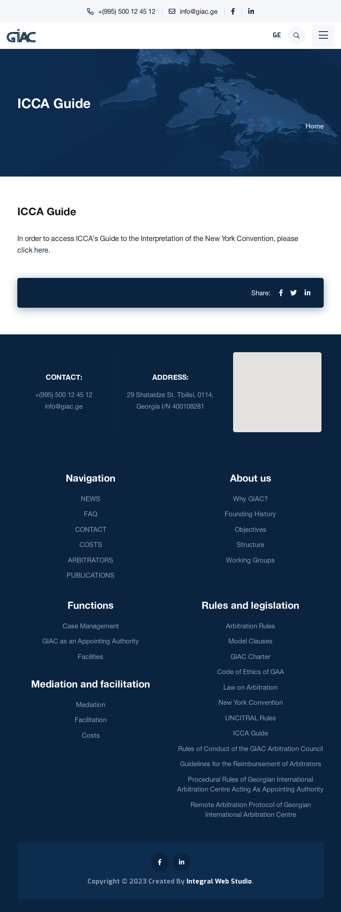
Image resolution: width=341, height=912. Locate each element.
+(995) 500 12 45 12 (126, 11)
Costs (91, 735)
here (41, 249)
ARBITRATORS (90, 560)
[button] (277, 387)
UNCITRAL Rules (250, 718)
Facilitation (91, 719)
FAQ (90, 514)
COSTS (90, 544)
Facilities (90, 656)
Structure (250, 544)
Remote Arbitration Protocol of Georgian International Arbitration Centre (250, 809)
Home (314, 126)
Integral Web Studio (219, 881)
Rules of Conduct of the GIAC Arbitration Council (250, 748)
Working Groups (250, 560)
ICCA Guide (250, 733)
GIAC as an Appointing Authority (90, 641)
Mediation (90, 704)
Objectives (250, 529)
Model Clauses (250, 641)
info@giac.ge (199, 11)
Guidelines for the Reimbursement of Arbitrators (250, 763)
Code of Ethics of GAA (250, 671)
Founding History (250, 514)
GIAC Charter (250, 656)
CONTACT (91, 529)
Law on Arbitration (250, 687)
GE (277, 35)
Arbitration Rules (250, 626)
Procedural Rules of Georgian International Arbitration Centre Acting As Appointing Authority (250, 784)
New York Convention (250, 702)
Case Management (91, 626)
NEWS (90, 498)
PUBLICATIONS (91, 575)
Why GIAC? (250, 498)
